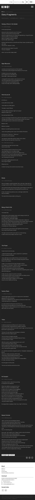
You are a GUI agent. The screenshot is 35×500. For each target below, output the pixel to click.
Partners (3, 470)
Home (3, 11)
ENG (31, 2)
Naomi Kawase (5, 18)
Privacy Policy (4, 471)
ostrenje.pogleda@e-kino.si (8, 484)
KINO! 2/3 (22, 18)
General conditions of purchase (8, 472)
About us (3, 468)
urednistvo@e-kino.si (7, 482)
